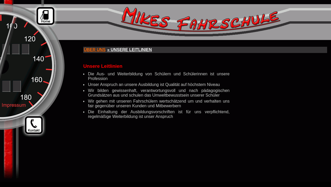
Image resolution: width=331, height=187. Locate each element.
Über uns (95, 50)
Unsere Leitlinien (131, 50)
